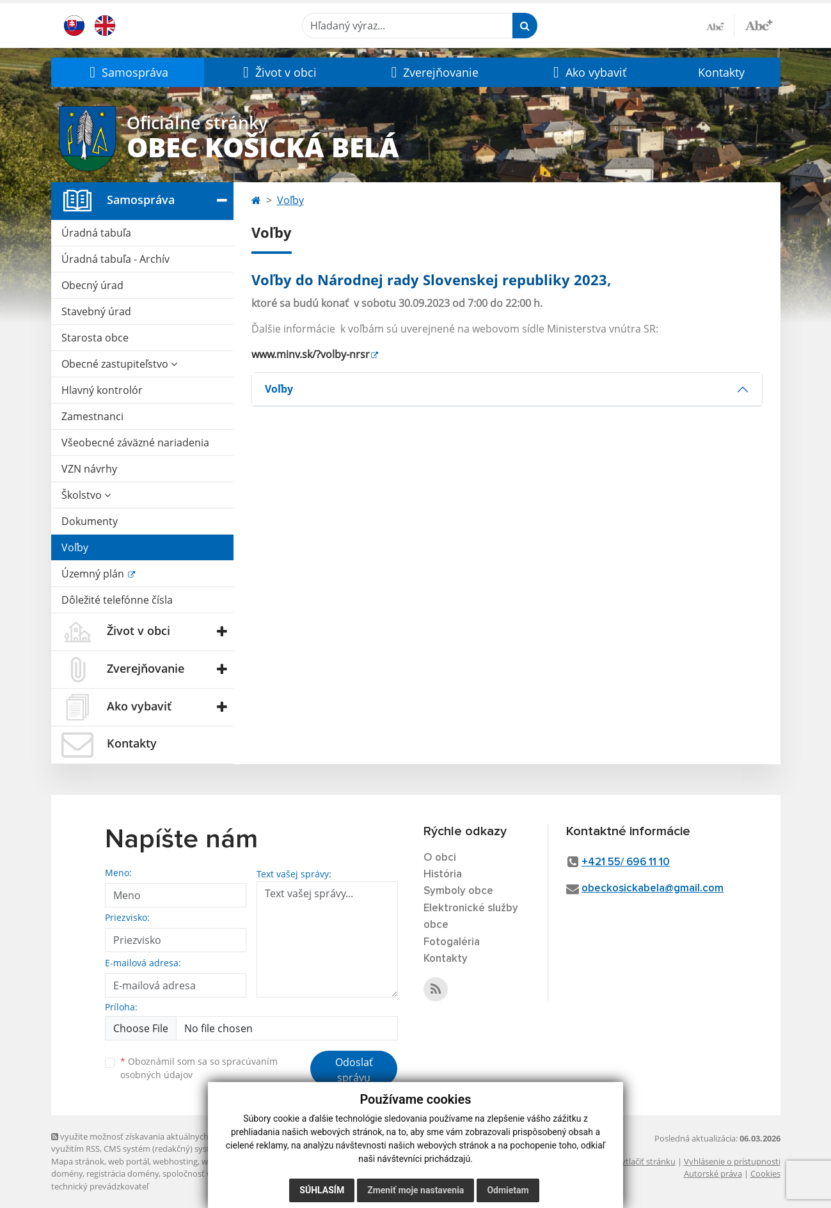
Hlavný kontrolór (102, 390)
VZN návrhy (89, 469)
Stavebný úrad (96, 311)
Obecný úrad (92, 285)
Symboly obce (458, 891)
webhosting (175, 1161)
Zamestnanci (92, 416)
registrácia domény (122, 1173)
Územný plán (94, 574)
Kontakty (721, 72)
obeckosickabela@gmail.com (653, 888)
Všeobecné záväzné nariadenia (135, 442)
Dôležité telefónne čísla (117, 600)
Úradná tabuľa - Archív (115, 259)
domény (67, 1173)
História (442, 874)
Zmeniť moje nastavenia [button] (415, 1190)
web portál (128, 1161)
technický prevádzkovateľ (99, 1186)
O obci (439, 857)
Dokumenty (89, 521)
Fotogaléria (451, 942)
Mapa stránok (77, 1161)
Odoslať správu (354, 1070)
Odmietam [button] (507, 1190)
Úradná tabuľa (96, 233)
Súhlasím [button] (321, 1190)
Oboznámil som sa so (199, 1068)
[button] (128, 72)
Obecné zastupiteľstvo (119, 364)
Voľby (74, 547)
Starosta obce (95, 338)
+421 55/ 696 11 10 (626, 862)
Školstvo (86, 495)
